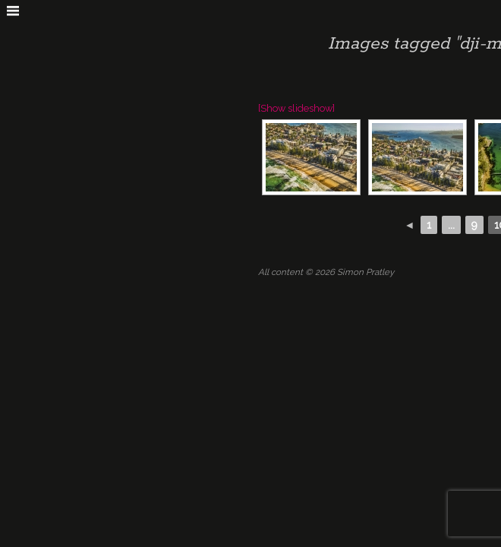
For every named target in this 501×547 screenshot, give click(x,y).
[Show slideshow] (296, 108)
